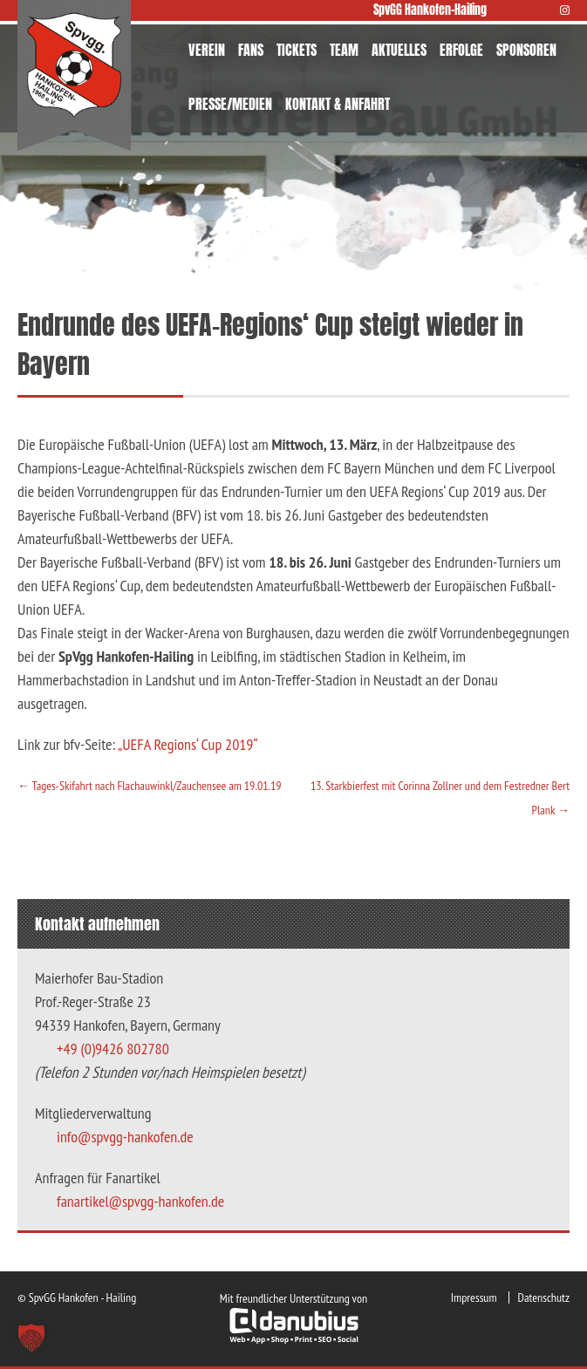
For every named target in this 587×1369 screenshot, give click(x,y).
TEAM (344, 49)
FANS (250, 49)
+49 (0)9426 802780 (113, 1049)
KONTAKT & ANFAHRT (337, 103)
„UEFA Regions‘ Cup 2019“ (188, 744)
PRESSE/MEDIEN (230, 103)
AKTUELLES (399, 49)
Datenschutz (544, 1297)
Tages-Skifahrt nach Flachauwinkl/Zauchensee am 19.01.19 (149, 785)
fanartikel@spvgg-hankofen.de (140, 1201)
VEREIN (206, 49)
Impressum (474, 1297)
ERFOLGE (461, 49)
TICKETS (296, 49)
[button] (31, 1337)
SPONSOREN (526, 49)
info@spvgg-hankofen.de (125, 1137)
